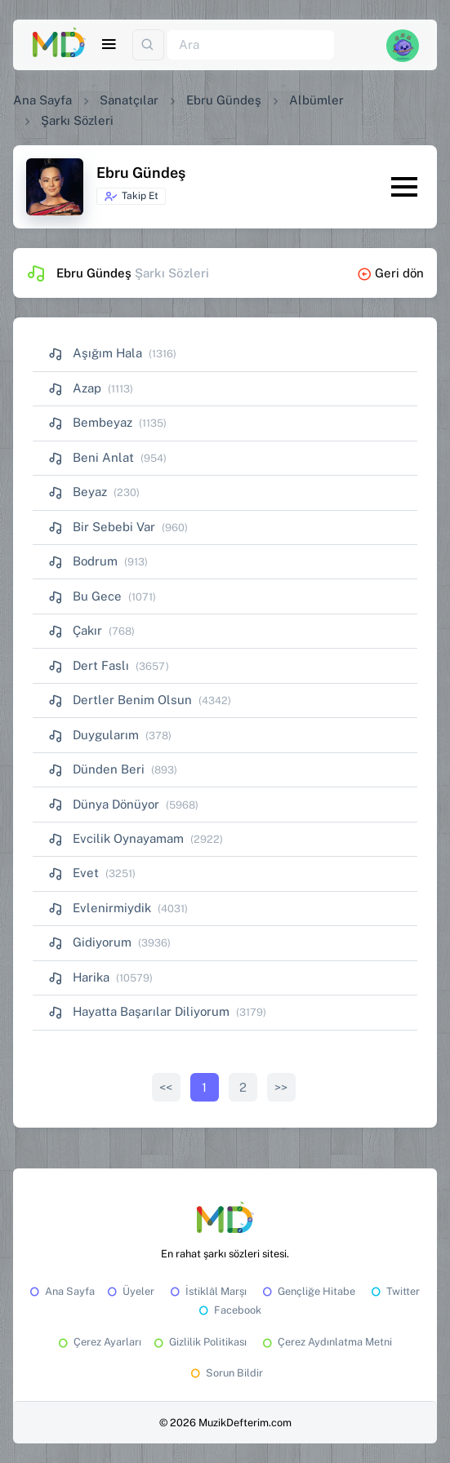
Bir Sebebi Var (101, 527)
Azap (74, 388)
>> (280, 1087)
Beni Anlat (91, 457)
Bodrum (83, 561)
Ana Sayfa (42, 100)
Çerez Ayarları (98, 1342)
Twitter (394, 1291)
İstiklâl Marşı (207, 1291)
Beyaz (77, 492)
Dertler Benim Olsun (120, 700)
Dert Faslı (88, 665)
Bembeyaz (90, 422)
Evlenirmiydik (99, 908)
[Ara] (250, 45)
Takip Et (131, 196)
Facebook (228, 1310)
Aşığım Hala (95, 353)
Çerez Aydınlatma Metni (326, 1342)
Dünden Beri (96, 769)
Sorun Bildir (225, 1373)
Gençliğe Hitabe (307, 1291)
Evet (73, 873)
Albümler (316, 100)
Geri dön (390, 273)
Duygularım (93, 735)
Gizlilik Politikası (199, 1342)
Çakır (75, 630)
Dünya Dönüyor (103, 804)
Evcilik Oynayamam (116, 838)
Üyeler (129, 1291)
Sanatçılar (129, 100)
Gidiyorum (89, 942)
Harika (78, 977)
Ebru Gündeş (223, 100)
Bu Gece (85, 596)
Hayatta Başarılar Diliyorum (138, 1011)
